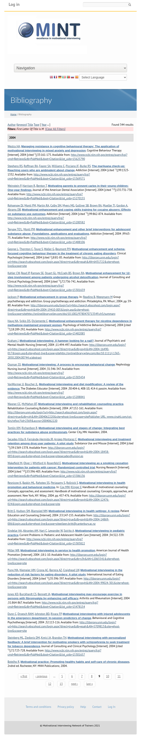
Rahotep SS (42, 483)
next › (74, 684)
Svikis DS (25, 321)
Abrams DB (14, 209)
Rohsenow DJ (15, 205)
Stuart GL (50, 273)
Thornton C (26, 249)
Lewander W (55, 531)
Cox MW (65, 487)
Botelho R (14, 662)
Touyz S (38, 249)
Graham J (13, 341)
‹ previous (41, 676)
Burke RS (85, 166)
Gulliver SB (82, 205)
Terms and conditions (38, 707)
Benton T (41, 186)
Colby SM (55, 205)
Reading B (89, 297)
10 (107, 676)
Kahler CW (14, 273)
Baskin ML (28, 483)
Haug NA (13, 321)
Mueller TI (109, 205)
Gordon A (121, 205)
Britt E (11, 511)
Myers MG (68, 205)
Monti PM (30, 205)
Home (13, 114)
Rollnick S (72, 483)
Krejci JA (46, 638)
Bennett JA (44, 594)
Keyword (21, 125)
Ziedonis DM (32, 638)
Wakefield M (15, 463)
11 (119, 676)
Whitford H (39, 463)
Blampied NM (39, 511)
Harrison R (29, 186)
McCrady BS (64, 273)
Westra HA (14, 146)
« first (23, 676)
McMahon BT (29, 404)
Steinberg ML (16, 638)
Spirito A (69, 531)
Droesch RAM (26, 614)
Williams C (58, 166)
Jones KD (13, 594)
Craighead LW (71, 570)
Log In (111, 707)
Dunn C (12, 614)
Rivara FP (56, 614)
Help (83, 707)
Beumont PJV (63, 249)
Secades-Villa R (17, 439)
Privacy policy (65, 707)
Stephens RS (15, 166)
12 (49, 684)
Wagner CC (14, 404)
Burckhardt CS (28, 594)
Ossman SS (14, 364)
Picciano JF (72, 166)
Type (36, 125)
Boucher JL (31, 384)
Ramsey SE (37, 273)
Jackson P (13, 297)
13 (61, 684)
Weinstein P (14, 186)
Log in (14, 4)
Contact (97, 707)
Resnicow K (14, 483)
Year (44, 125)
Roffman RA (31, 166)
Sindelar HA (15, 531)
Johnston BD (42, 614)
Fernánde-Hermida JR (40, 439)
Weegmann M (104, 297)
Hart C (43, 531)
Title (30, 125)
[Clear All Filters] (55, 129)
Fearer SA (45, 166)
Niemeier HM (27, 570)
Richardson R (30, 428)
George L (13, 249)
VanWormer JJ (16, 384)
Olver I (27, 463)
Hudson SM (23, 511)
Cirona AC (42, 570)
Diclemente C (40, 321)
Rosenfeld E (54, 463)
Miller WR (13, 550)
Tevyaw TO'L (15, 229)
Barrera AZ (55, 570)
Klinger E (76, 487)
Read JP (25, 273)
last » (89, 684)
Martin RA (43, 205)
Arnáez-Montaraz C (65, 439)
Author (12, 125)
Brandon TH (59, 638)
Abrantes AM (30, 531)
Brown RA (96, 205)
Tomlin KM (14, 428)
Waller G (49, 249)
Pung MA (13, 570)
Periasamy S (58, 483)
